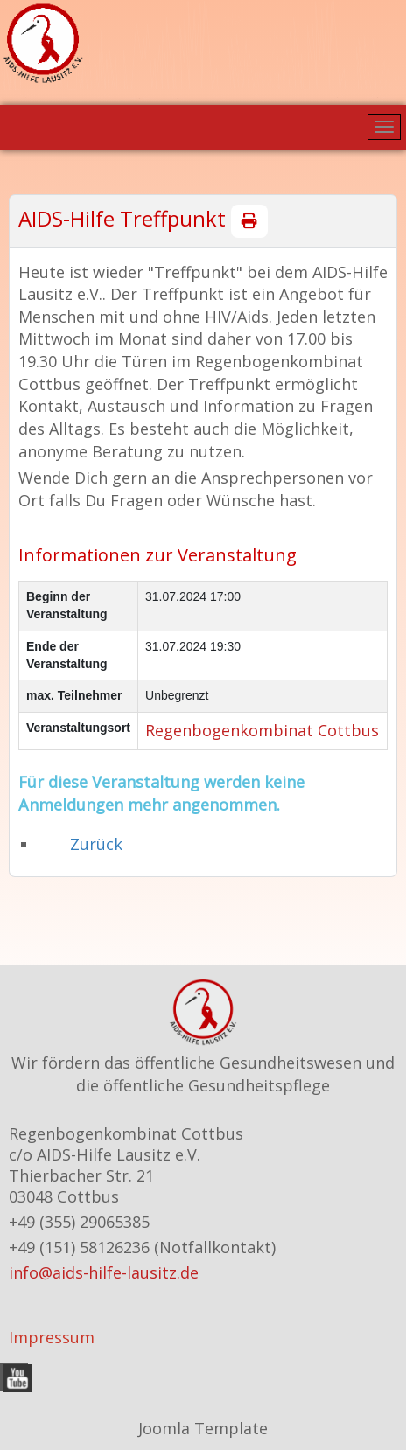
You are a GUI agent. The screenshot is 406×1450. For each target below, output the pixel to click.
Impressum (51, 1337)
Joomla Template (203, 1428)
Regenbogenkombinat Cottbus (262, 730)
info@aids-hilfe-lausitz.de (104, 1272)
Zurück (96, 843)
